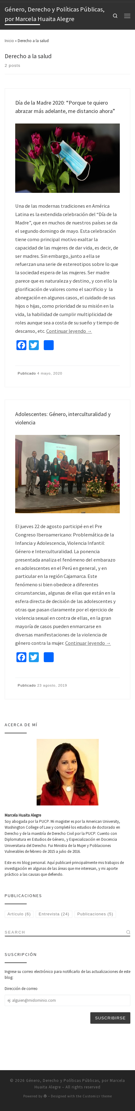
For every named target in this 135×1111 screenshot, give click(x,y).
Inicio (9, 40)
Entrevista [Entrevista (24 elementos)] (54, 914)
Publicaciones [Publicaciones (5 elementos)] (95, 914)
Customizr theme (97, 1070)
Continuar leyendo (69, 331)
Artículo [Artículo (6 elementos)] (19, 914)
